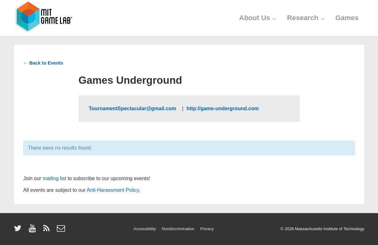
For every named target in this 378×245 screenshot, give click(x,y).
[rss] (47, 230)
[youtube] (34, 230)
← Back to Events (43, 63)
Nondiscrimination (178, 228)
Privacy (207, 228)
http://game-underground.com (223, 108)
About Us (258, 18)
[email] (62, 230)
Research (306, 18)
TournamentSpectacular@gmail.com (133, 108)
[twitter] (19, 230)
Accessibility (145, 228)
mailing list (54, 178)
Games (346, 18)
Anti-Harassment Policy (113, 190)
